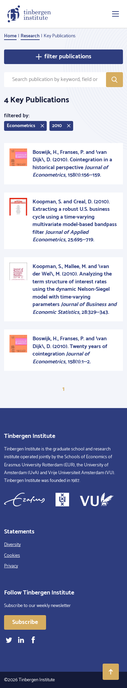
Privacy (11, 566)
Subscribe (25, 622)
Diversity (12, 545)
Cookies (12, 556)
